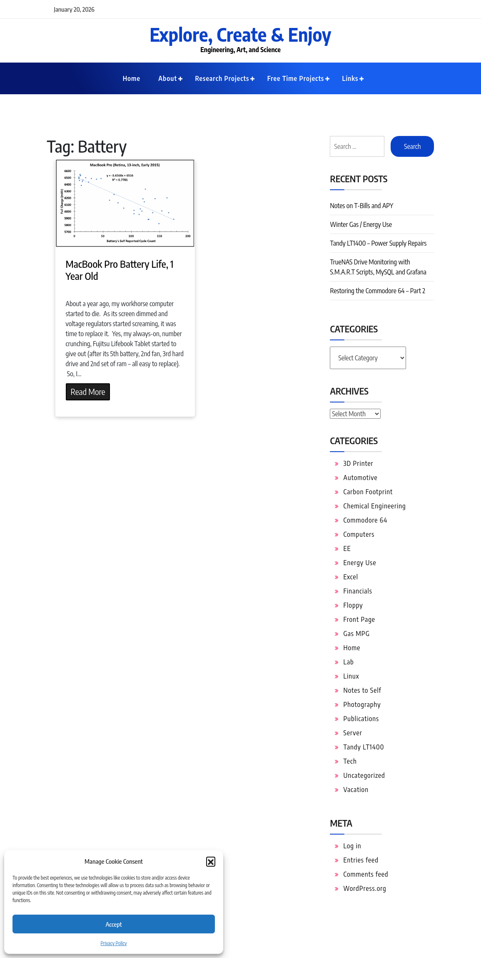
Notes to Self (362, 690)
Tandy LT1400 (363, 747)
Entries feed (360, 860)
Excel (350, 577)
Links (350, 78)
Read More (88, 391)
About (167, 78)
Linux (351, 676)
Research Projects (222, 78)
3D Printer (358, 463)
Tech (349, 761)
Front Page (359, 619)
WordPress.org (364, 888)
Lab (348, 662)
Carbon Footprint (368, 492)
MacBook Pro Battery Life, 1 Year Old (120, 269)
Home (131, 78)
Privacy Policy (114, 943)
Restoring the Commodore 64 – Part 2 (377, 291)
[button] (211, 861)
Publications (361, 718)
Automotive (360, 477)
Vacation (356, 789)
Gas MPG (356, 633)
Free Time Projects (295, 78)
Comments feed (365, 874)
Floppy (353, 605)
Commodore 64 (365, 520)
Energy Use (359, 562)
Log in (352, 846)
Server (352, 733)
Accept (113, 924)
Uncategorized (364, 775)
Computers (358, 534)
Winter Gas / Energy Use (361, 224)
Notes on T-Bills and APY (361, 205)
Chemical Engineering (374, 506)
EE (347, 548)
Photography (362, 704)
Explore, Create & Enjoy (240, 34)
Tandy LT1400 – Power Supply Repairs (378, 243)
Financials (357, 591)
